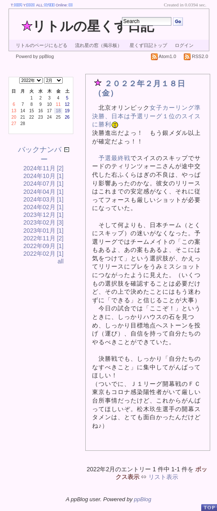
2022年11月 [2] (43, 238)
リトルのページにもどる (41, 45)
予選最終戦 (114, 158)
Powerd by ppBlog (35, 56)
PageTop (209, 507)
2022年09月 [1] (43, 245)
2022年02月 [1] (43, 253)
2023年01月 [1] (43, 230)
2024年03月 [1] (43, 199)
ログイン (184, 45)
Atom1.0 (163, 56)
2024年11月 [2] (43, 168)
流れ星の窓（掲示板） (98, 45)
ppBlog (142, 499)
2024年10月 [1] (43, 175)
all (61, 261)
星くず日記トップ (148, 45)
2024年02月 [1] (43, 207)
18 (58, 110)
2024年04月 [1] (43, 191)
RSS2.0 (196, 56)
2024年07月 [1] (43, 183)
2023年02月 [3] (43, 222)
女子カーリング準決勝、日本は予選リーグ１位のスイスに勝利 (146, 116)
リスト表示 (163, 476)
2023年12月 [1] (43, 214)
